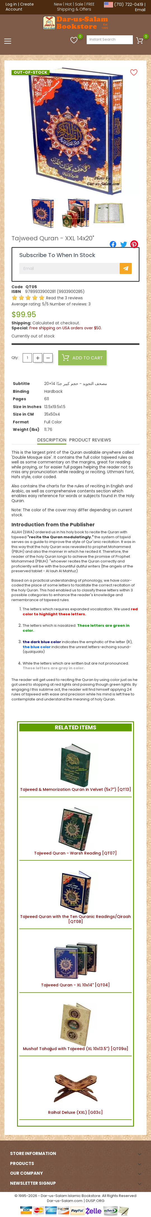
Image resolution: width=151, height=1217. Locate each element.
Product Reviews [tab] (90, 440)
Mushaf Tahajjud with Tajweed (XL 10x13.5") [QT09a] (75, 1024)
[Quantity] (27, 357)
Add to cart (82, 358)
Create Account (20, 6)
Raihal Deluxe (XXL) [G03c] (75, 1088)
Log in (11, 4)
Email (140, 10)
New (58, 4)
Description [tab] (51, 440)
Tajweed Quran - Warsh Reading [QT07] (75, 829)
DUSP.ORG (95, 1200)
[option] (43, 213)
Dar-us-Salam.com (64, 1200)
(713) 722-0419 (128, 4)
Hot (68, 4)
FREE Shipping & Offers (76, 6)
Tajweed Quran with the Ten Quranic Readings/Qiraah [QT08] (75, 894)
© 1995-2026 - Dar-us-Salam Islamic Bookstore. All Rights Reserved (75, 1195)
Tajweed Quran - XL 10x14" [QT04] (75, 961)
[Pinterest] (134, 244)
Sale (79, 4)
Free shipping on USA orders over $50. (65, 328)
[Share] (113, 244)
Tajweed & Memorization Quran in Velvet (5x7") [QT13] (75, 765)
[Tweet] (124, 244)
